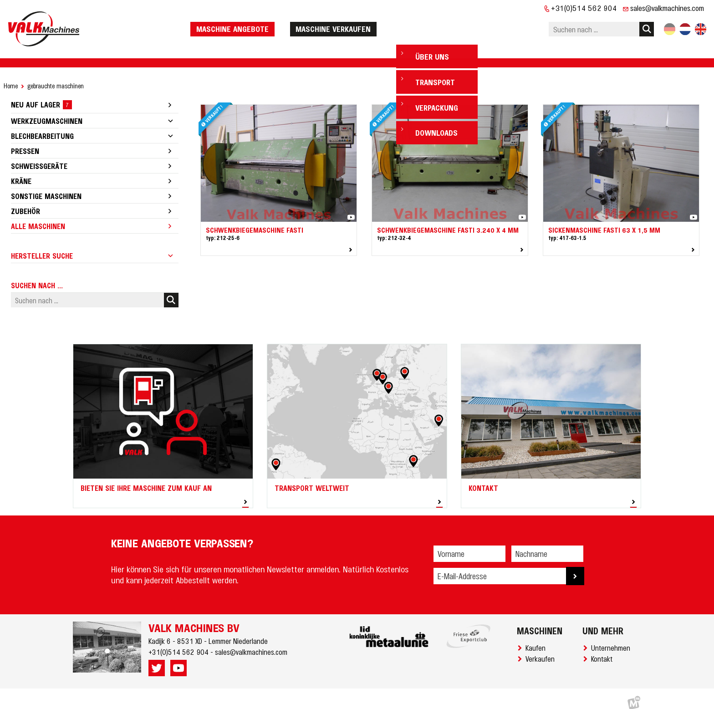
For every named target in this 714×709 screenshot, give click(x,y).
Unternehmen (612, 638)
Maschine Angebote (255, 24)
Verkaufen (542, 649)
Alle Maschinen (38, 217)
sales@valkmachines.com (667, 8)
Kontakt (603, 649)
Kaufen (537, 638)
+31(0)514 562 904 (584, 8)
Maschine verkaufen (356, 24)
